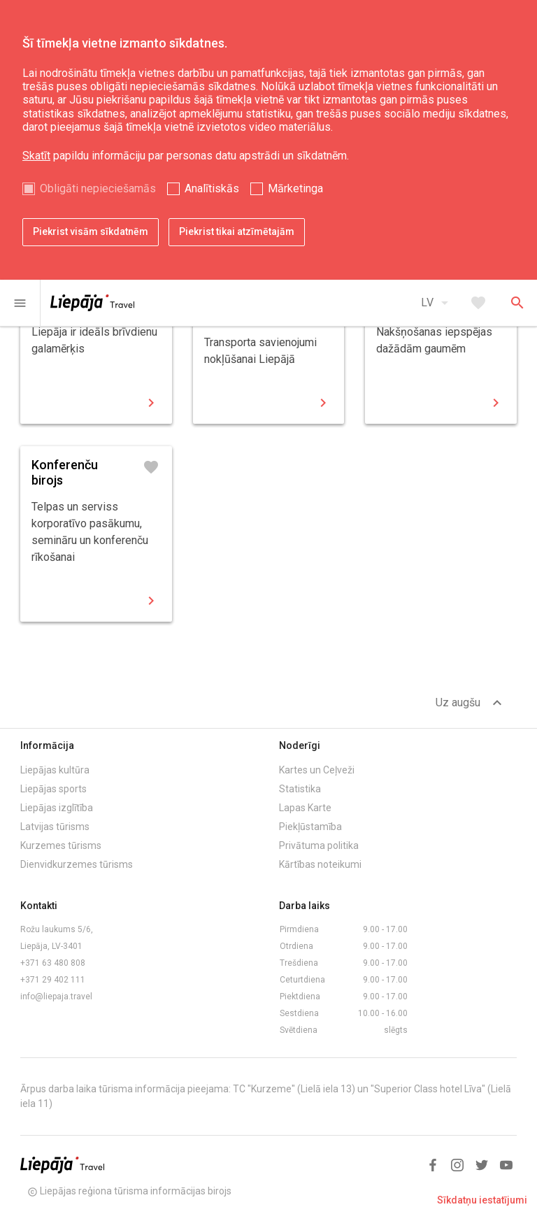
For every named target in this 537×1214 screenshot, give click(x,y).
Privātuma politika (319, 845)
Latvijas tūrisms (55, 826)
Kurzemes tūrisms (60, 845)
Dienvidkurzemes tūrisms (76, 864)
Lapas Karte (305, 807)
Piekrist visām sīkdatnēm (90, 231)
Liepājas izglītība (56, 807)
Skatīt (36, 155)
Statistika (300, 788)
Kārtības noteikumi (320, 864)
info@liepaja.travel (56, 996)
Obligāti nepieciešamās (98, 188)
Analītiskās (212, 188)
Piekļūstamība (310, 826)
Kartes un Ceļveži (317, 770)
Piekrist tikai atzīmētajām (236, 231)
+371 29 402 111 (52, 980)
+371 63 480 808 (52, 963)
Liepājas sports (53, 788)
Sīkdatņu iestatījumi (482, 1200)
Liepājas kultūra (55, 770)
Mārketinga (295, 188)
